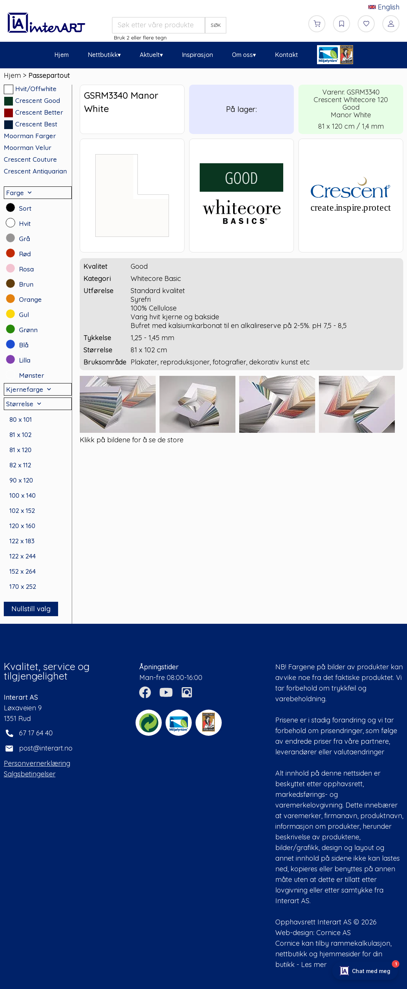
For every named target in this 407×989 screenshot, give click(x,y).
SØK (216, 25)
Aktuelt (150, 54)
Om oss (242, 54)
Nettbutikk (103, 54)
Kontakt (286, 54)
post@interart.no (46, 748)
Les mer (314, 964)
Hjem (61, 54)
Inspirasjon (197, 54)
